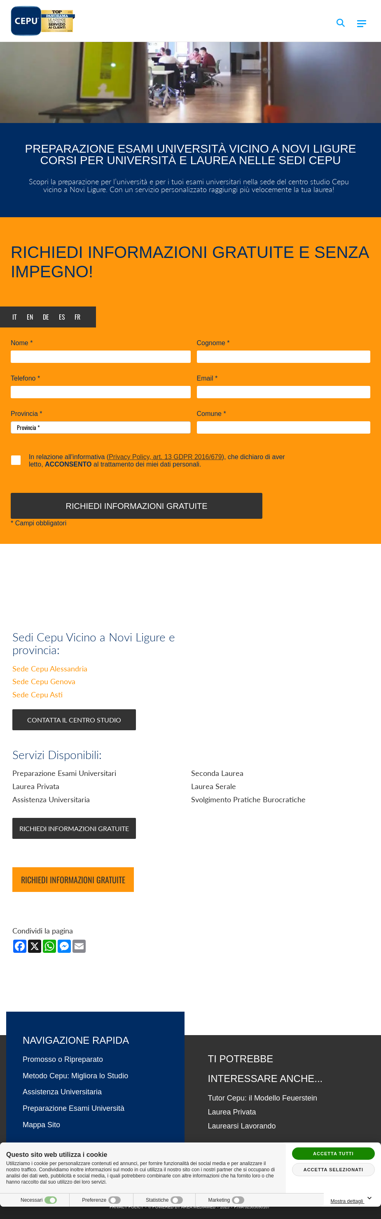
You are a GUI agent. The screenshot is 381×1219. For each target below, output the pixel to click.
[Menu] (361, 24)
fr (77, 317)
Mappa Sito (41, 1125)
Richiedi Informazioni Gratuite (74, 828)
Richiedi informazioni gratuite (73, 879)
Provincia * (26, 414)
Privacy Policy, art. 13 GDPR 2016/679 (165, 456)
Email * (207, 378)
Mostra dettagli (352, 1198)
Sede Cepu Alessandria (49, 668)
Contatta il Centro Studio (74, 720)
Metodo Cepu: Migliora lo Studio (75, 1076)
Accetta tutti (333, 1153)
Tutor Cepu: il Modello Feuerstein (262, 1098)
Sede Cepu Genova (43, 681)
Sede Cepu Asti (37, 694)
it (14, 317)
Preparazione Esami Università (73, 1108)
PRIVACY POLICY (126, 1207)
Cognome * (213, 343)
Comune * (211, 414)
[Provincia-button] (101, 427)
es (62, 317)
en (30, 317)
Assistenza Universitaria (62, 1092)
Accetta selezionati (333, 1169)
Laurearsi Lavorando (242, 1126)
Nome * (22, 343)
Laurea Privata (232, 1112)
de (46, 317)
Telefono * (25, 378)
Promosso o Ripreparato (63, 1059)
